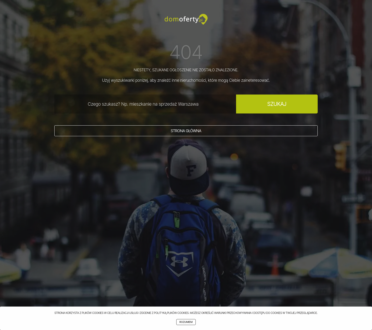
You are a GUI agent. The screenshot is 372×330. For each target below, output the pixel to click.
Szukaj (276, 104)
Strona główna (186, 130)
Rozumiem (185, 322)
